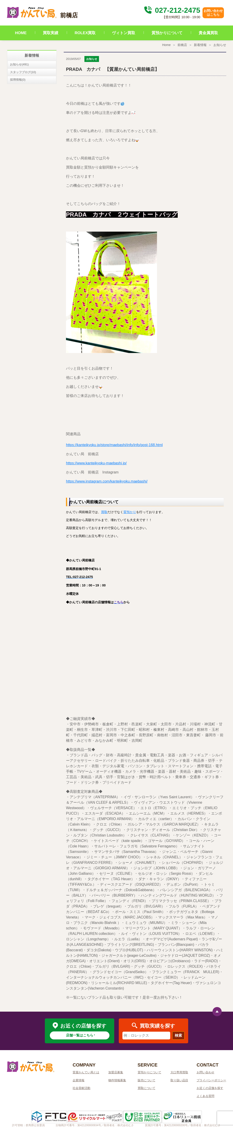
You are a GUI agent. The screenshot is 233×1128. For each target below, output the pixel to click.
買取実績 (50, 33)
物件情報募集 (117, 1080)
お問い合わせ (205, 1072)
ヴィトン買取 (123, 33)
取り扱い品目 (179, 1080)
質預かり (129, 512)
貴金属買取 (208, 33)
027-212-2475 (171, 10)
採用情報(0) (17, 79)
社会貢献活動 (81, 1088)
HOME (21, 33)
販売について (146, 1080)
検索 (178, 1035)
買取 (104, 512)
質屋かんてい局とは (86, 1072)
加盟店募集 (115, 1072)
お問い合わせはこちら (213, 12)
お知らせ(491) (19, 64)
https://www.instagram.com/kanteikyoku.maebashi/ (106, 481)
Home (166, 45)
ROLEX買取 (85, 33)
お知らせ (219, 45)
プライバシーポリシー (211, 1080)
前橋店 (182, 45)
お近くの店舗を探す (210, 1088)
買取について (146, 1088)
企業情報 (78, 1080)
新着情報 (200, 45)
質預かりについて (167, 33)
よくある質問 (205, 1096)
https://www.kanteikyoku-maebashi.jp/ (96, 463)
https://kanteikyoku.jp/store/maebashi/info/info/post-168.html (114, 445)
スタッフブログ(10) (23, 72)
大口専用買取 (179, 1072)
